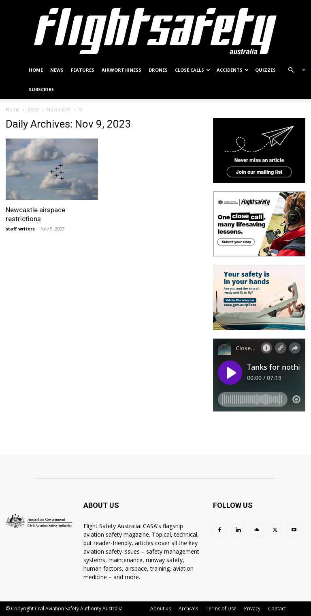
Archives (188, 608)
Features (82, 70)
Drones (158, 70)
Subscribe (41, 89)
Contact (277, 608)
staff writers (20, 229)
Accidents (233, 70)
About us (160, 608)
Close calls (192, 70)
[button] (293, 70)
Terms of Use (221, 608)
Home (36, 70)
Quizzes (265, 70)
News (57, 70)
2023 (33, 109)
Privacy (252, 608)
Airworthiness (121, 70)
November (59, 109)
